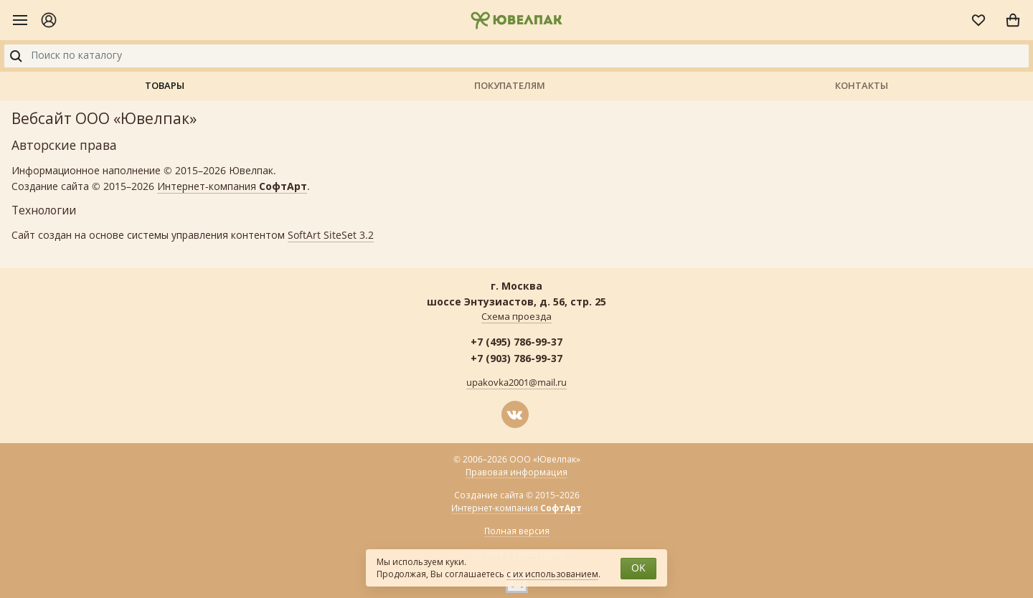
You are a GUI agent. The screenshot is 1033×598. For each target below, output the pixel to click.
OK (638, 568)
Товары (164, 85)
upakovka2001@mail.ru (516, 383)
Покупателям (509, 85)
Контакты (861, 85)
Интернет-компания (232, 187)
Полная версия (516, 531)
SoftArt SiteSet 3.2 (331, 235)
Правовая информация (516, 473)
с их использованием (552, 574)
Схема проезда (516, 317)
